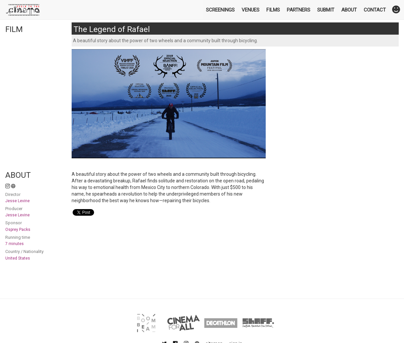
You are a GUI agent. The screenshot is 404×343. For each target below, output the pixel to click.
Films (273, 10)
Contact (375, 10)
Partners (298, 10)
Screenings (220, 10)
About (349, 10)
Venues (250, 10)
